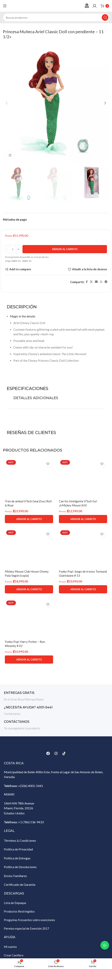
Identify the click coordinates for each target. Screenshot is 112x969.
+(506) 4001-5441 (30, 786)
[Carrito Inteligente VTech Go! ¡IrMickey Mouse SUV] (83, 478)
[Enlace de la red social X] (91, 281)
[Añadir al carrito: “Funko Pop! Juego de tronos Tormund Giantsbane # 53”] (83, 589)
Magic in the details (22, 316)
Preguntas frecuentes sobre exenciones (29, 920)
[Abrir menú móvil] (5, 6)
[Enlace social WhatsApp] (101, 281)
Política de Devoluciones (20, 867)
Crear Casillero (13, 955)
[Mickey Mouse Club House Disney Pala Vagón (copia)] (29, 548)
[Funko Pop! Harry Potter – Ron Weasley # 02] (29, 618)
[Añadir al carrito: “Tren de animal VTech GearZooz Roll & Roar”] (29, 519)
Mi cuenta (10, 946)
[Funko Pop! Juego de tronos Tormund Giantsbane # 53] (83, 548)
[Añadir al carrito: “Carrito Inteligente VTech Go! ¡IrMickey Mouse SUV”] (83, 519)
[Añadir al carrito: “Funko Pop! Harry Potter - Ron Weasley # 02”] (29, 659)
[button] (7, 103)
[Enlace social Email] (96, 281)
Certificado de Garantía (19, 884)
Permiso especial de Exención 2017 (26, 928)
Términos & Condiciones (20, 840)
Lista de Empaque (15, 903)
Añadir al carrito (65, 249)
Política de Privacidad (18, 849)
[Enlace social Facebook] (87, 281)
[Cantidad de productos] (13, 249)
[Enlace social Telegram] (106, 281)
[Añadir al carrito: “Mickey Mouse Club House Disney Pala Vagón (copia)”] (29, 589)
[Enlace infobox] (56, 696)
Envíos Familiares (15, 876)
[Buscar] (56, 17)
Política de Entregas (17, 858)
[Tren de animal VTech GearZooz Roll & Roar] (29, 478)
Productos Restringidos (19, 911)
